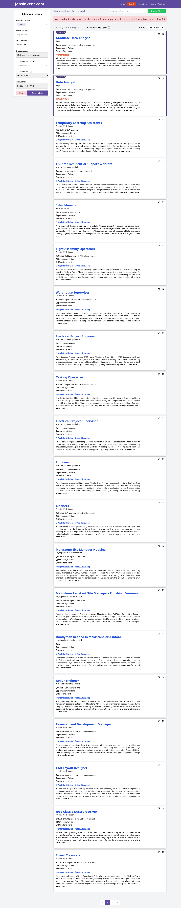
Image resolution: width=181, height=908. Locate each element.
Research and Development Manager (83, 724)
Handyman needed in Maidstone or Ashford (88, 637)
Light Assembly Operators (75, 249)
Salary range (21, 82)
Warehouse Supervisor (72, 292)
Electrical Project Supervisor (77, 421)
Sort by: (142, 27)
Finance (20, 24)
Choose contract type (25, 71)
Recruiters (142, 4)
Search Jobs (37, 93)
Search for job (21, 30)
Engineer (62, 462)
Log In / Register (158, 4)
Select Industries (23, 20)
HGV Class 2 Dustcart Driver (76, 811)
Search (131, 4)
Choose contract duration (26, 61)
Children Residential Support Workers (84, 164)
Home (122, 4)
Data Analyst (65, 82)
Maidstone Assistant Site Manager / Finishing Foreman (97, 593)
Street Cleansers (68, 855)
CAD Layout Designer (71, 768)
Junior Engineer (67, 680)
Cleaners (62, 506)
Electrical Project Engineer (75, 336)
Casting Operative (69, 377)
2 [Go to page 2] (112, 902)
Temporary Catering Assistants (79, 123)
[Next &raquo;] (117, 902)
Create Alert (157, 11)
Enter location (21, 40)
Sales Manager (67, 205)
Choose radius (22, 51)
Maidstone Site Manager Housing (81, 549)
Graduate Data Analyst (73, 38)
